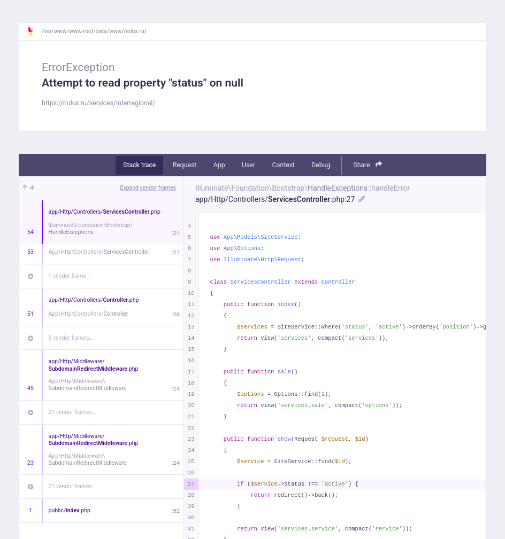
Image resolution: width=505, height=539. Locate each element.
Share (367, 165)
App (219, 165)
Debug (320, 165)
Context (283, 165)
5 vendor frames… (71, 337)
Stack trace (139, 165)
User (248, 165)
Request (185, 165)
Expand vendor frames (148, 187)
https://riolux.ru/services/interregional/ (98, 103)
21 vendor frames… (72, 412)
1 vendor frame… (69, 275)
